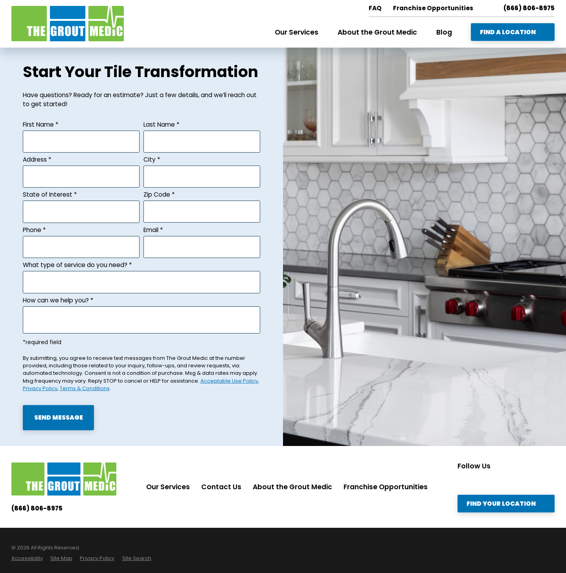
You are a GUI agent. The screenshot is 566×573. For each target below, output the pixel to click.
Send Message (58, 417)
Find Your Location (506, 503)
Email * (153, 230)
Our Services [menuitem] (296, 32)
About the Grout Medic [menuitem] (377, 32)
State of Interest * (50, 194)
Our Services (168, 487)
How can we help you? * (58, 300)
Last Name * (161, 124)
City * (151, 159)
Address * (37, 159)
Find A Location (513, 32)
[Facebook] (510, 481)
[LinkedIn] (494, 481)
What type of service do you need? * (77, 265)
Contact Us (221, 487)
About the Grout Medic (292, 487)
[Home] (67, 23)
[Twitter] (478, 481)
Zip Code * (159, 194)
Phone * (34, 230)
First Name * (41, 124)
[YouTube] (526, 481)
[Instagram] (462, 481)
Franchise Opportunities (386, 487)
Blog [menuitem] (444, 32)
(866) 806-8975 (529, 8)
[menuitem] (27, 558)
